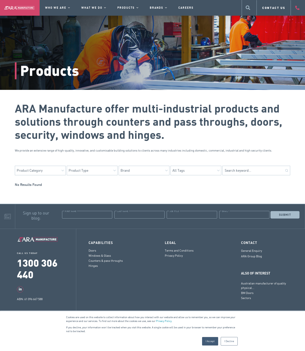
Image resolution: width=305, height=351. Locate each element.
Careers (186, 7)
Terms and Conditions (179, 250)
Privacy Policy (164, 321)
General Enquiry (251, 251)
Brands (159, 8)
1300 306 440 (37, 268)
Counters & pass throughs (106, 260)
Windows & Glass (100, 255)
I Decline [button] (229, 341)
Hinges (93, 265)
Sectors (246, 298)
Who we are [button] (58, 8)
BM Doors (247, 293)
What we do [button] (94, 8)
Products (128, 8)
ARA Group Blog (251, 256)
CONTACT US (273, 8)
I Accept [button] (210, 341)
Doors (92, 250)
